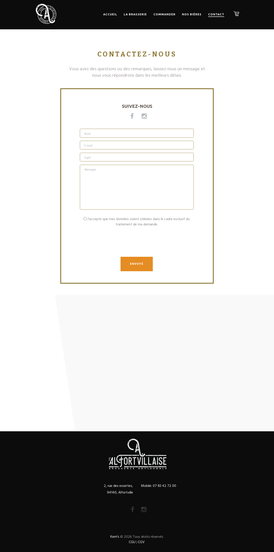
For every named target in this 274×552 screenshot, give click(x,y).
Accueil (110, 14)
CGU (132, 542)
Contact (216, 14)
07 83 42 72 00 (164, 486)
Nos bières (191, 14)
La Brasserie (135, 14)
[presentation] (113, 245)
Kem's (114, 537)
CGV (141, 542)
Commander (164, 14)
